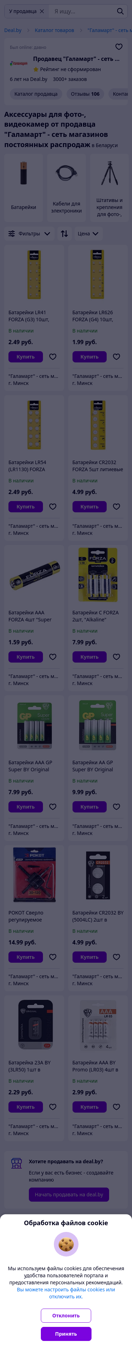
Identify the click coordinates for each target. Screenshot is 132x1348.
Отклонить (66, 1315)
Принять (66, 1333)
